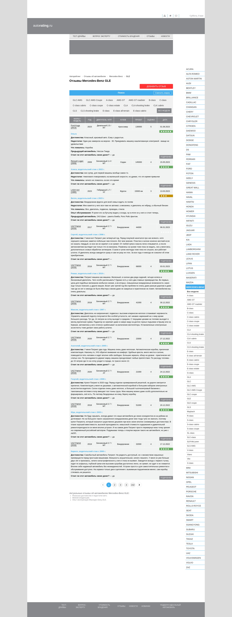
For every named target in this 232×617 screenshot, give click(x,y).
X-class (190, 463)
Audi (188, 83)
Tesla (189, 544)
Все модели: (193, 291)
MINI (188, 468)
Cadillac (191, 102)
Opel (189, 482)
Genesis (190, 183)
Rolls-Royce (193, 506)
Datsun (190, 135)
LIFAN (189, 263)
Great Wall (192, 187)
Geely (189, 178)
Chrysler (191, 121)
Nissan (190, 477)
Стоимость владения (128, 36)
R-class (190, 416)
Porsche (191, 491)
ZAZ (188, 567)
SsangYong (192, 525)
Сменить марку (162, 93)
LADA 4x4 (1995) (75, 191)
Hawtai (190, 202)
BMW (188, 93)
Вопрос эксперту (101, 36)
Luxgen (190, 273)
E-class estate (193, 368)
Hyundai (190, 216)
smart (189, 520)
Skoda (189, 515)
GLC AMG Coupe (94, 100)
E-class (106, 111)
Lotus (189, 268)
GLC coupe (192, 394)
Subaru (190, 529)
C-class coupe (96, 105)
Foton (189, 173)
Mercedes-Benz (195, 287)
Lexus (189, 259)
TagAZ (189, 539)
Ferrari (190, 159)
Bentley (191, 88)
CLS (75, 111)
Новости (165, 36)
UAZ (188, 553)
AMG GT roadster (137, 100)
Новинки (145, 606)
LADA (189, 244)
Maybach (191, 411)
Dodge (190, 140)
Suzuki (190, 534)
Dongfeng (192, 145)
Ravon (189, 496)
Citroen (190, 126)
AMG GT (121, 100)
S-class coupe (193, 429)
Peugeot (191, 487)
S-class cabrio (193, 424)
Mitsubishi (192, 472)
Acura (189, 69)
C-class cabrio (79, 105)
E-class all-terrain (121, 111)
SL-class (190, 433)
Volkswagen (193, 558)
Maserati (191, 278)
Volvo (189, 562)
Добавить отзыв (156, 86)
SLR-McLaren (193, 441)
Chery (189, 112)
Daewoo (191, 131)
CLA (126, 105)
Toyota (190, 548)
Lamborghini (193, 249)
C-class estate (113, 105)
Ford (189, 169)
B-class (152, 100)
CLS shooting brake (90, 111)
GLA (189, 377)
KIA (188, 240)
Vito (188, 459)
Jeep (188, 235)
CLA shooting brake (141, 105)
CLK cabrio (159, 105)
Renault (191, 501)
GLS (189, 407)
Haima (189, 192)
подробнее (166, 157)
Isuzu (189, 225)
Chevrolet (192, 116)
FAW (188, 154)
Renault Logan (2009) (77, 162)
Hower (190, 211)
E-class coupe (193, 364)
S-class (190, 420)
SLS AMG (191, 446)
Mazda (189, 282)
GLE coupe (192, 403)
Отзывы (151, 36)
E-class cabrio (139, 111)
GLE (189, 399)
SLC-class (191, 437)
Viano (189, 454)
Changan (191, 107)
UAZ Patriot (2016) (76, 227)
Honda (190, 206)
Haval (189, 197)
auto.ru (42, 25)
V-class (190, 450)
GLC (189, 381)
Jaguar (190, 230)
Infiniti (190, 221)
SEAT (188, 510)
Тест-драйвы (79, 36)
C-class (163, 100)
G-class (190, 373)
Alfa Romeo (192, 74)
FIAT (188, 164)
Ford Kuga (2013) (75, 126)
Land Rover (193, 254)
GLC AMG (77, 100)
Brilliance (192, 97)
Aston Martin (194, 78)
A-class (109, 100)
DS (187, 150)
